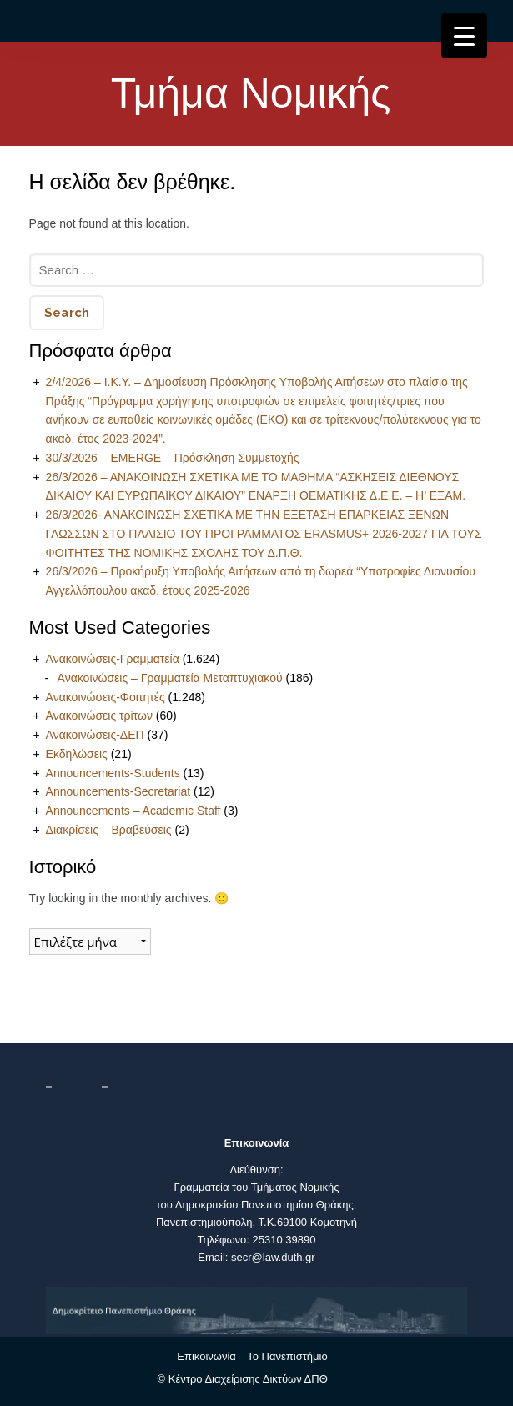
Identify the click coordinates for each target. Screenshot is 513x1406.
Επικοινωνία (206, 1356)
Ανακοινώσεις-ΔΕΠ (95, 734)
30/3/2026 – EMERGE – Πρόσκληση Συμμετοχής (172, 457)
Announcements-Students (113, 773)
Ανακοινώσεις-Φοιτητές (105, 697)
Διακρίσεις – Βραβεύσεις (109, 829)
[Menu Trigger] (464, 35)
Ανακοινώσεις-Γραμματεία (112, 658)
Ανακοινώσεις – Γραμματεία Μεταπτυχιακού (170, 678)
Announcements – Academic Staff (133, 810)
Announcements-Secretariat (118, 791)
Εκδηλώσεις (77, 754)
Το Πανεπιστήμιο (287, 1356)
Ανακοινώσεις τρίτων (99, 715)
